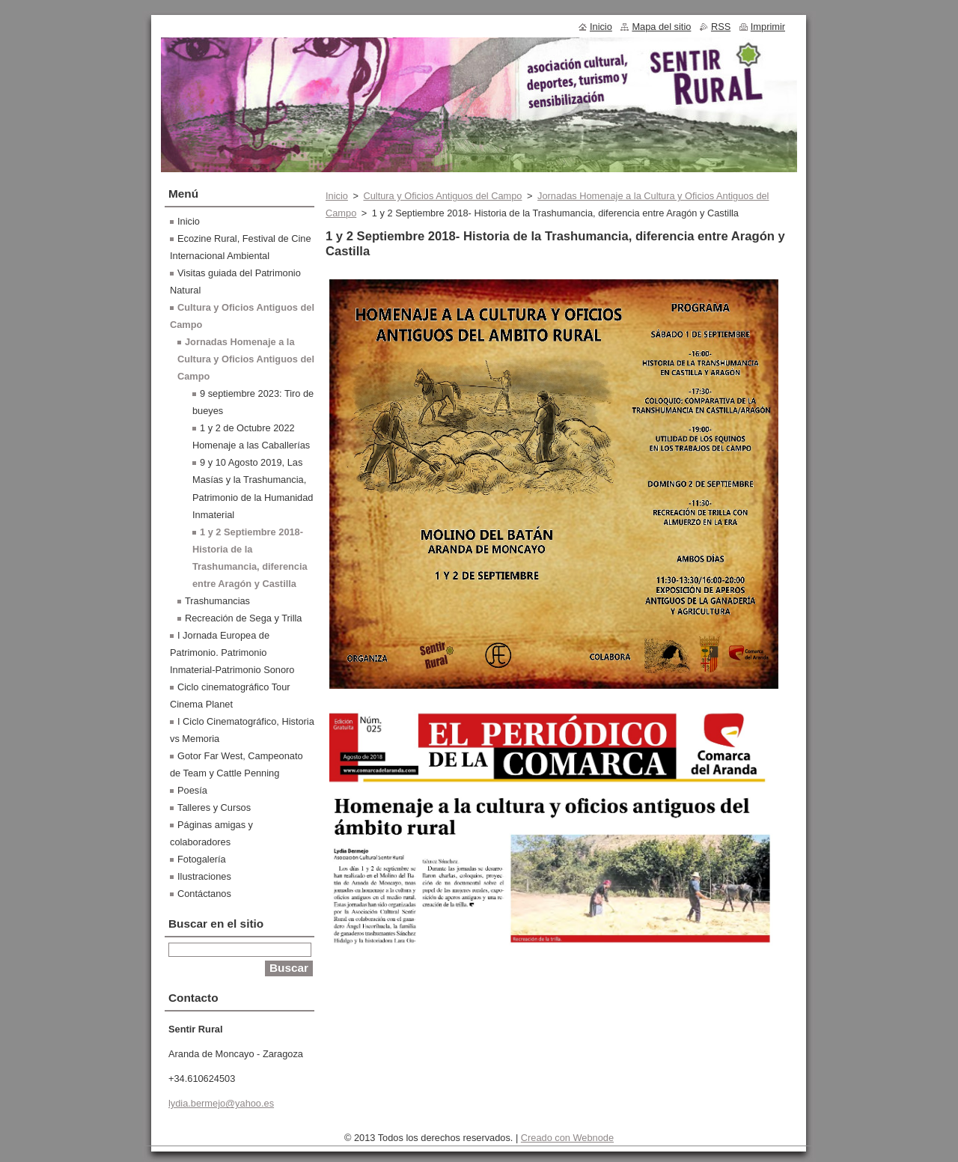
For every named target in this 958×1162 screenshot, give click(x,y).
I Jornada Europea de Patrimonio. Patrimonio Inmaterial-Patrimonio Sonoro (232, 652)
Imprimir (768, 26)
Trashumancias (217, 600)
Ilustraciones (204, 876)
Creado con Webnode (567, 1137)
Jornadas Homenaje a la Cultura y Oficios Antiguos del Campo (245, 359)
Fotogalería (201, 859)
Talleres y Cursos (214, 807)
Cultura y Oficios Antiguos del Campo (442, 195)
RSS (720, 26)
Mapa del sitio (661, 26)
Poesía (192, 790)
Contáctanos (204, 893)
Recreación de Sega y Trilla (243, 618)
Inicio (337, 195)
